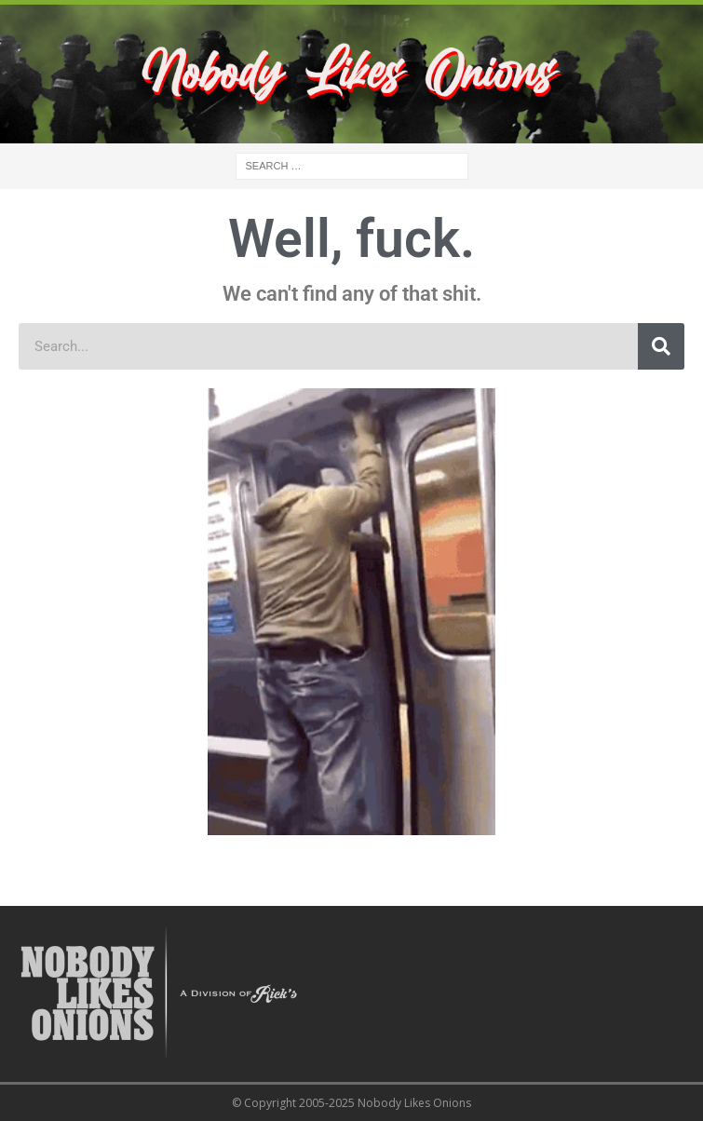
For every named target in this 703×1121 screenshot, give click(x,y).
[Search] (661, 346)
